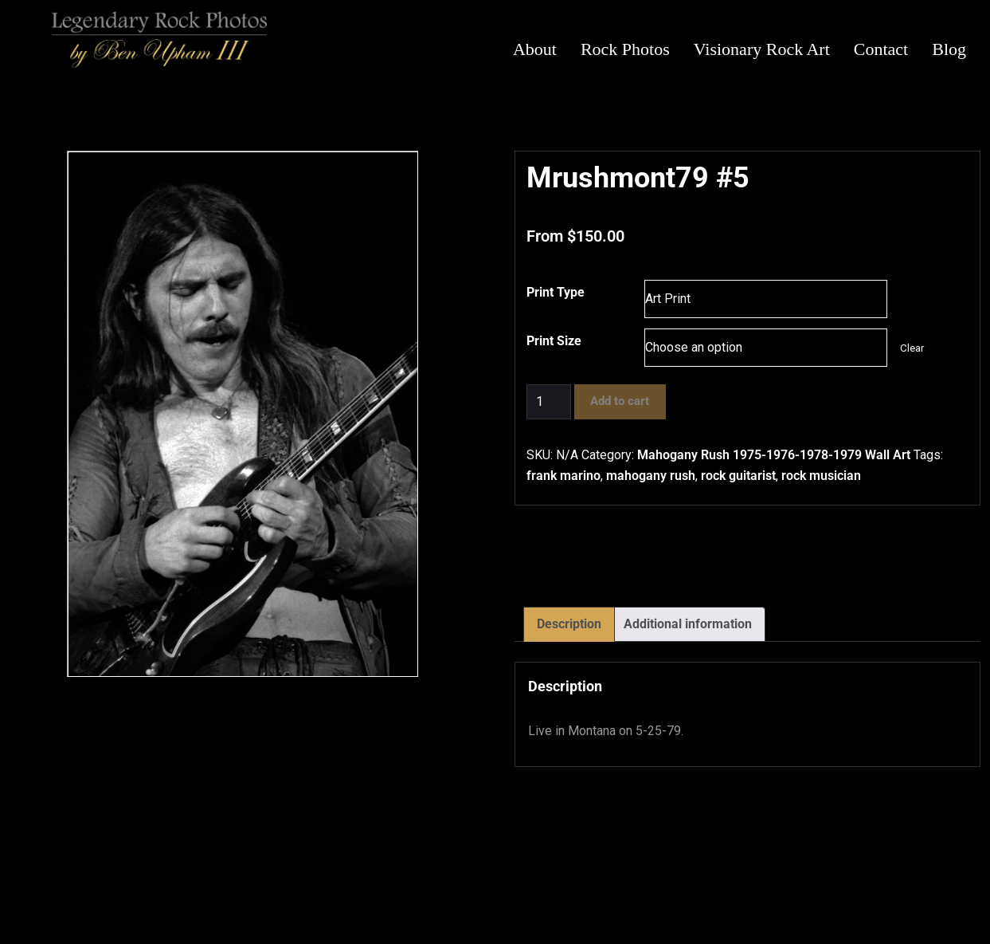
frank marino (563, 475)
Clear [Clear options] (912, 348)
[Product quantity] (548, 401)
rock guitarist (738, 475)
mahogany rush (650, 475)
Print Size (553, 340)
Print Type (555, 292)
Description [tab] (569, 623)
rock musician (821, 475)
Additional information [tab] (688, 623)
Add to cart (619, 401)
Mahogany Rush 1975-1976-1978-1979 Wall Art (773, 454)
